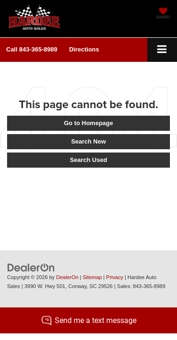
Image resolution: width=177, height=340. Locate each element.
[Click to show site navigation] (162, 50)
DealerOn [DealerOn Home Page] (67, 277)
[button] (31, 49)
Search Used (88, 159)
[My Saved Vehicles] (163, 14)
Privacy (114, 277)
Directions (84, 49)
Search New (88, 141)
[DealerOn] (31, 267)
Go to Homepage (88, 123)
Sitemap (92, 277)
